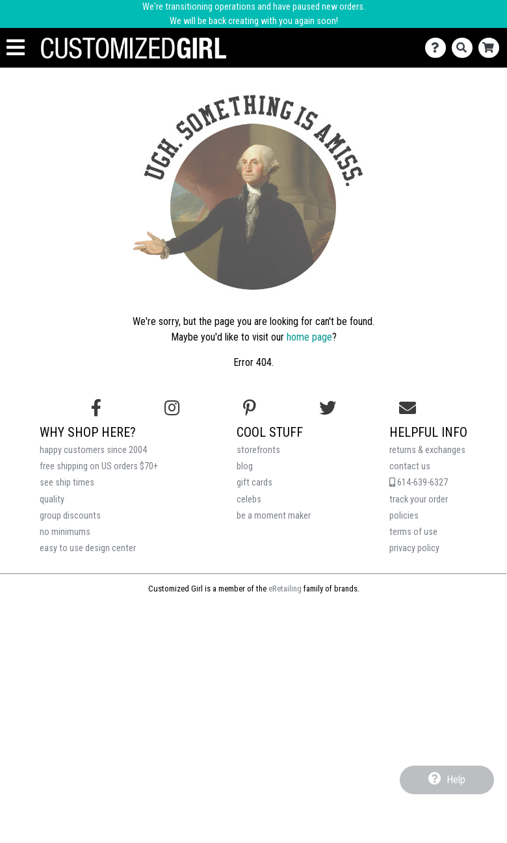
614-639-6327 (418, 482)
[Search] (465, 48)
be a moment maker (274, 515)
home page (309, 337)
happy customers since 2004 (93, 450)
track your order (418, 499)
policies (404, 515)
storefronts (258, 450)
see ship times (67, 482)
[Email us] (407, 408)
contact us (409, 466)
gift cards (254, 482)
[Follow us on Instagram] (171, 408)
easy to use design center (88, 548)
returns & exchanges (427, 450)
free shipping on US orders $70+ (99, 466)
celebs (249, 499)
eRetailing (285, 588)
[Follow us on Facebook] (96, 408)
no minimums (65, 532)
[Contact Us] (438, 48)
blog (245, 466)
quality (52, 499)
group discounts (70, 515)
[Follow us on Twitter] (327, 408)
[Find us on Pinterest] (249, 408)
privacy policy (414, 548)
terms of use (413, 532)
